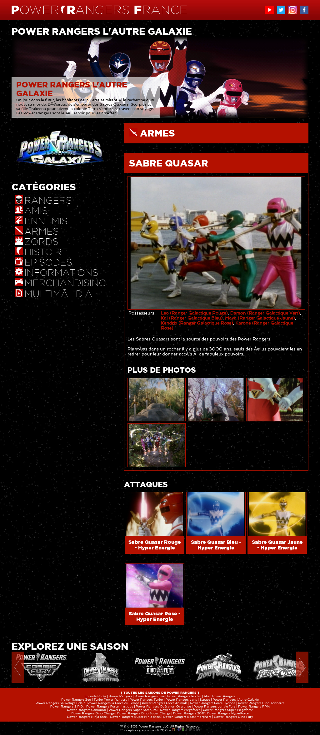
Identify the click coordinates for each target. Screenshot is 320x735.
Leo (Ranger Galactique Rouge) (194, 312)
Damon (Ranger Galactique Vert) (265, 312)
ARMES (157, 133)
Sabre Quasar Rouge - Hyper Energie (154, 544)
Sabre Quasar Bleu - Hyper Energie (216, 544)
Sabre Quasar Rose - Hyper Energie (155, 616)
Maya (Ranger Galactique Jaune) (260, 317)
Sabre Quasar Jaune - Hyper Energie (277, 544)
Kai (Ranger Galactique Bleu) (191, 317)
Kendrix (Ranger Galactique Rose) (197, 322)
